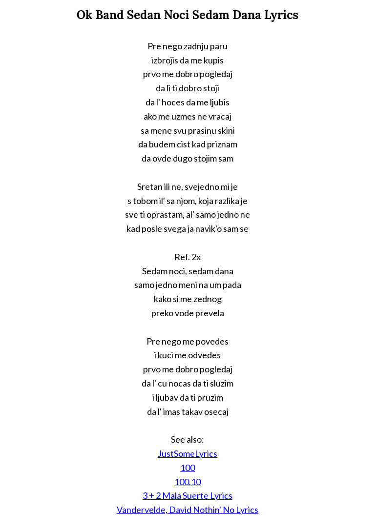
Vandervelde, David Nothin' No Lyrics (187, 509)
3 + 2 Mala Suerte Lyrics (187, 495)
